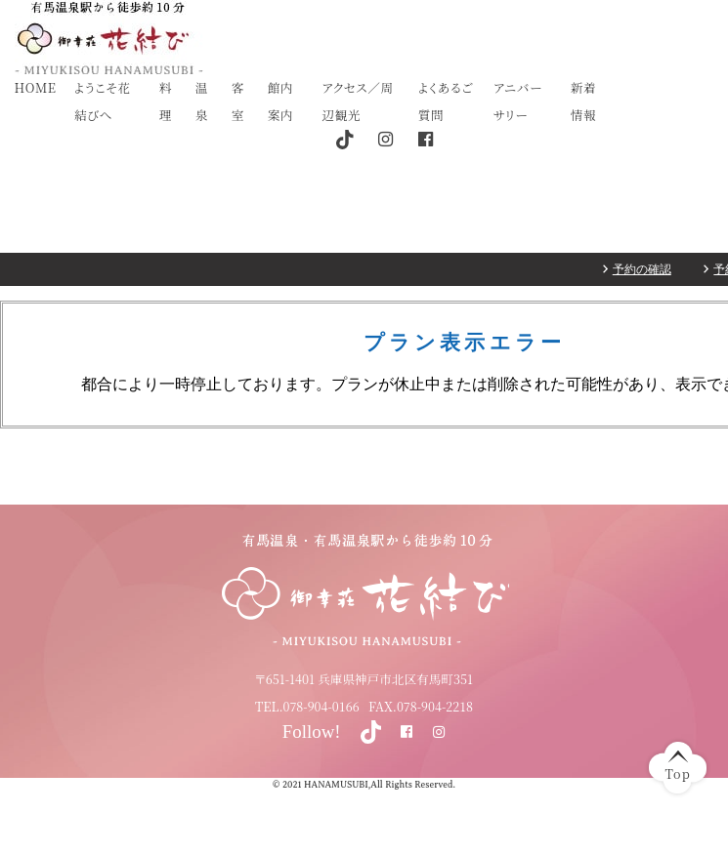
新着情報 (583, 101)
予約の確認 (642, 269)
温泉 (201, 101)
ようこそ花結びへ (102, 101)
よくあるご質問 (446, 101)
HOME (36, 87)
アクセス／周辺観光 (358, 101)
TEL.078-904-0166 (307, 706)
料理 (165, 101)
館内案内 (280, 101)
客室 (238, 101)
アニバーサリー (517, 101)
